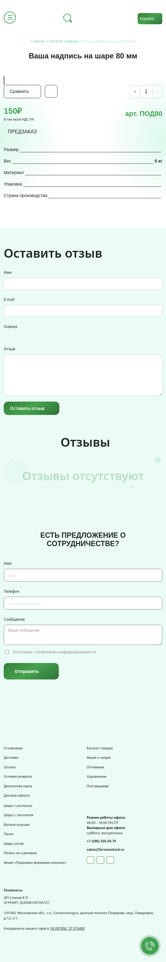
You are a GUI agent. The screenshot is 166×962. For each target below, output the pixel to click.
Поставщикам (97, 786)
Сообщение (14, 619)
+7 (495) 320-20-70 (101, 841)
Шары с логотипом (18, 815)
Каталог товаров (100, 748)
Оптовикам (95, 767)
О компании (13, 748)
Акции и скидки (99, 757)
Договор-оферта (17, 795)
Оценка (10, 326)
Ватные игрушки (17, 824)
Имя (8, 272)
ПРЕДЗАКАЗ (22, 131)
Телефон (11, 591)
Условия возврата (18, 776)
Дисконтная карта (18, 786)
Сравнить (19, 91)
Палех (9, 834)
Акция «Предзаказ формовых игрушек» (35, 862)
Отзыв (9, 349)
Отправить (27, 671)
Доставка (11, 757)
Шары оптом (14, 843)
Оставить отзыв (27, 408)
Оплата (10, 767)
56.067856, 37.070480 (68, 928)
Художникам (96, 776)
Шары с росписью (18, 806)
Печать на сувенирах (20, 853)
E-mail (9, 299)
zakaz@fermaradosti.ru (105, 849)
